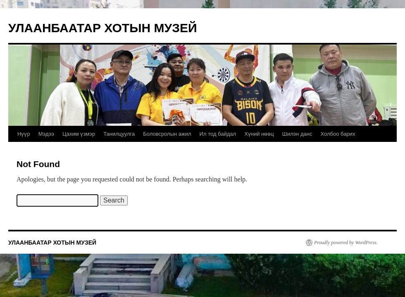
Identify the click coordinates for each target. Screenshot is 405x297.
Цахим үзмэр (78, 134)
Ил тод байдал (218, 134)
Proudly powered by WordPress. (346, 242)
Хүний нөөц (259, 134)
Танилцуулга (119, 134)
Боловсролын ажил (167, 134)
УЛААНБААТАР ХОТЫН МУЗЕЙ (102, 28)
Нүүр (23, 134)
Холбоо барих (337, 134)
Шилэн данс (297, 134)
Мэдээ (46, 134)
